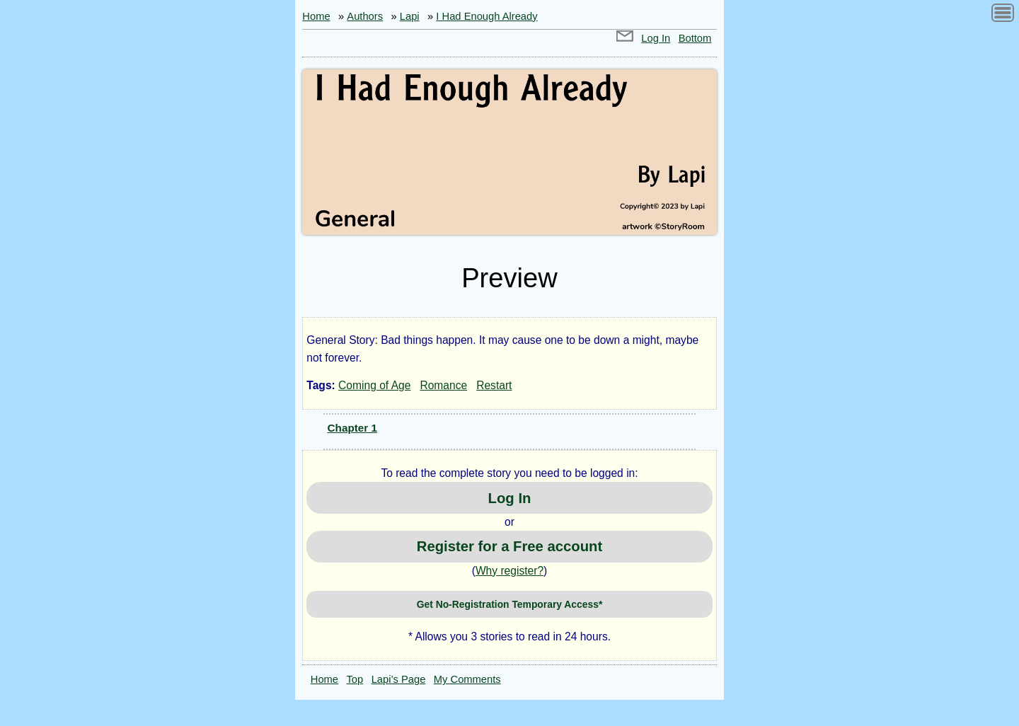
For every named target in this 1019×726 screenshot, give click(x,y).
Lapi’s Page (399, 679)
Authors (365, 16)
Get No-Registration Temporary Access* (510, 604)
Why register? (509, 571)
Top (355, 679)
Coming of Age (374, 385)
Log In (655, 38)
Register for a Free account (509, 546)
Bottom (695, 38)
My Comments (467, 679)
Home (316, 16)
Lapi (410, 16)
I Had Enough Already (486, 16)
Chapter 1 (352, 428)
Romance (443, 385)
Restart (494, 385)
